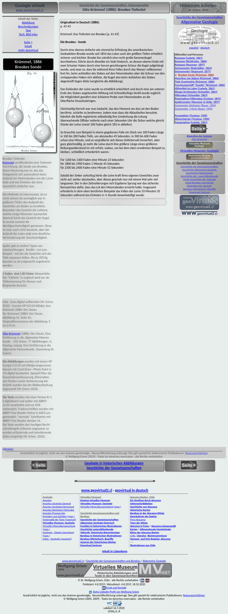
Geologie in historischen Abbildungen (114, 463)
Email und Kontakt (116, 587)
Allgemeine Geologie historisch (97, 522)
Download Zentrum (199, 192)
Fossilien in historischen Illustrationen (101, 526)
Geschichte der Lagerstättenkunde (199, 176)
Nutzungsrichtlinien (196, 453)
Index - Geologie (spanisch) (57, 538)
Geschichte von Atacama (143, 506)
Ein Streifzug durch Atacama (145, 500)
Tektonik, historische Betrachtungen (100, 532)
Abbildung (28, 23)
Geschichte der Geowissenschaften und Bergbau (113, 561)
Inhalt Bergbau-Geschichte (199, 182)
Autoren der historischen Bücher (98, 542)
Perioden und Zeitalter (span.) (59, 516)
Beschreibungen (28, 27)
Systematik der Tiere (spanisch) (59, 519)
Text (28, 30)
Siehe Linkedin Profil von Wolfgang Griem (114, 591)
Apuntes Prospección (54, 513)
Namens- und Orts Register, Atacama (150, 538)
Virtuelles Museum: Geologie (199, 151)
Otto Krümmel (11, 334)
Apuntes (47, 500)
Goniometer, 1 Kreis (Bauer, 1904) (193, 108)
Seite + (28, 42)
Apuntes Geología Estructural (58, 506)
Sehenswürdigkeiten (141, 503)
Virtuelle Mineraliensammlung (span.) (100, 506)
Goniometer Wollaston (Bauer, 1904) (195, 105)
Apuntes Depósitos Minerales (58, 510)
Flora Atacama (138, 519)
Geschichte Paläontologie (199, 173)
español (193, 47)
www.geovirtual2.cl (96, 490)
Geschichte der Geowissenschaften (199, 166)
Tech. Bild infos (28, 34)
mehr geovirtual (28, 50)
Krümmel (8, 163)
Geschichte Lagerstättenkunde (96, 529)
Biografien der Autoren (199, 136)
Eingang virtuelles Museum (95, 500)
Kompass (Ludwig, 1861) (189, 58)
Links (133, 535)
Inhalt (28, 46)
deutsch (205, 47)
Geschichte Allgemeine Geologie (199, 169)
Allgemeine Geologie (154, 561)
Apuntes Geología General (57, 503)
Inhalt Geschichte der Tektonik (199, 179)
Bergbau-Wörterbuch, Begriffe (199, 189)
